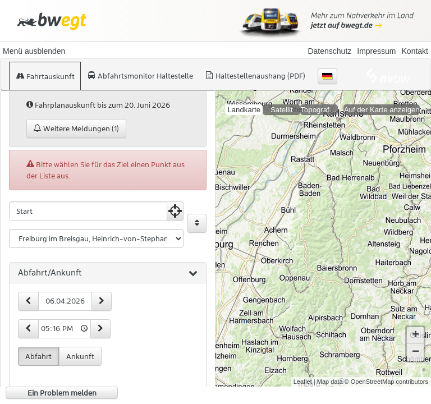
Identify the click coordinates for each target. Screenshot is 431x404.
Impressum (376, 51)
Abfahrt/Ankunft (108, 273)
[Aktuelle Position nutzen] (175, 211)
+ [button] (415, 326)
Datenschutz (329, 51)
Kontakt (415, 51)
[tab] (108, 273)
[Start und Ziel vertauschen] (197, 223)
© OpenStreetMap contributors (386, 372)
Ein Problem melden (62, 393)
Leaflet (303, 372)
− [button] (415, 343)
